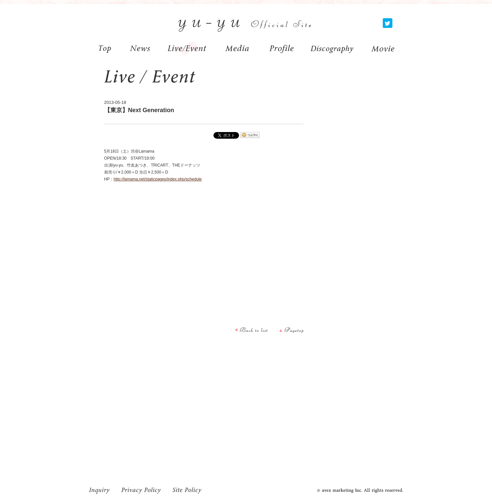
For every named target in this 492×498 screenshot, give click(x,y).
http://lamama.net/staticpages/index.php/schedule (158, 179)
